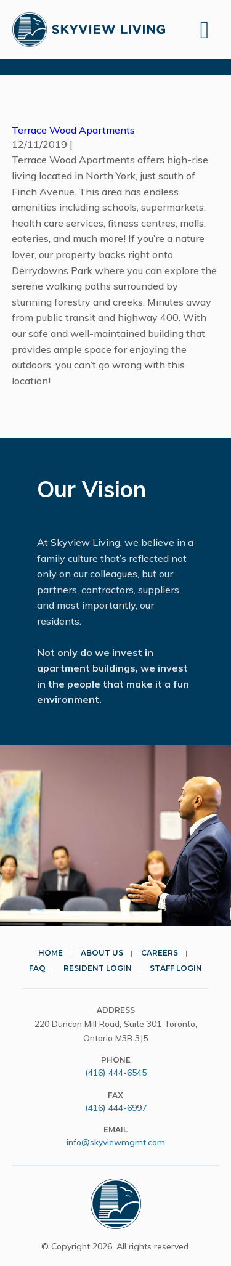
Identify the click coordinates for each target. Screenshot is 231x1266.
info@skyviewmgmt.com (116, 1142)
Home (50, 952)
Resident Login (97, 968)
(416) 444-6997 (116, 1107)
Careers (159, 952)
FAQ (37, 968)
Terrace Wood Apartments (73, 130)
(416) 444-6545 (116, 1072)
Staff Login (176, 968)
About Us (102, 952)
